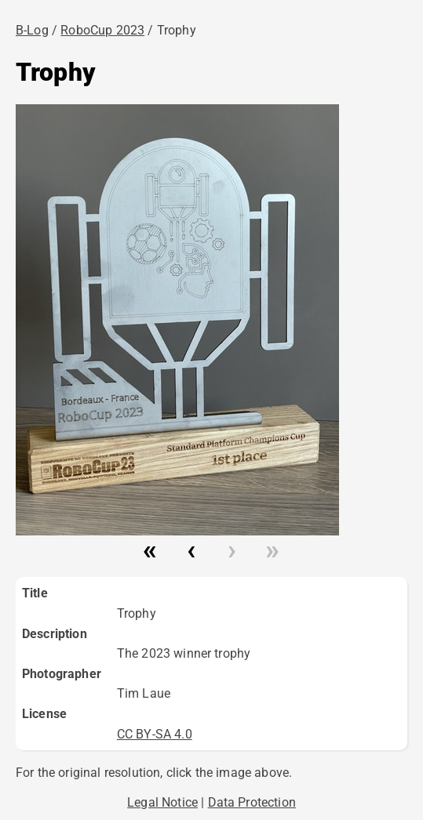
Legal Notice (162, 802)
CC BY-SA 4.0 (154, 734)
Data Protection (252, 802)
